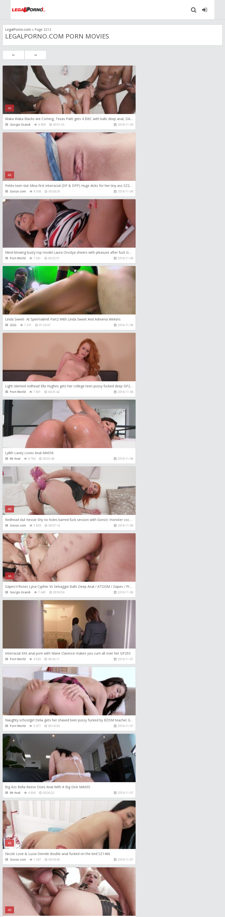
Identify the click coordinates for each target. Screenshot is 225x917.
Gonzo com (127, 124)
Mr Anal (124, 258)
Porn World (18, 191)
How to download (71, 894)
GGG (122, 191)
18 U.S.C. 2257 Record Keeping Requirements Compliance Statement (156, 908)
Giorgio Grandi (20, 124)
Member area (36, 894)
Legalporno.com (19, 9)
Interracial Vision (21, 793)
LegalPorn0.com (38, 908)
